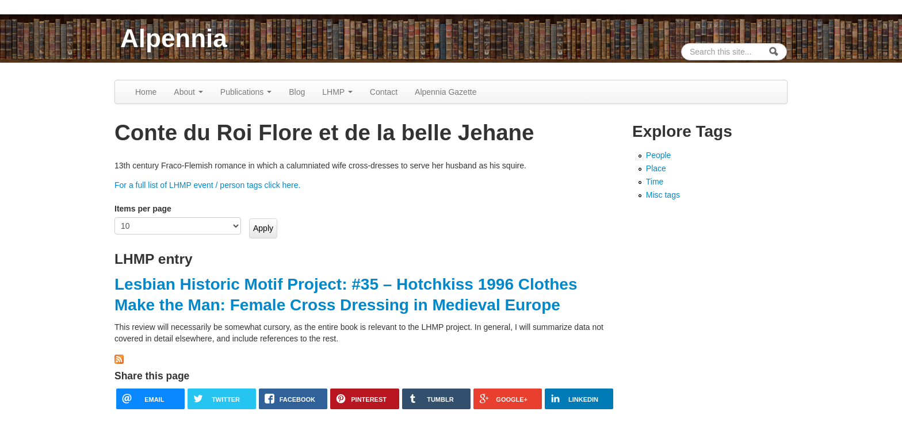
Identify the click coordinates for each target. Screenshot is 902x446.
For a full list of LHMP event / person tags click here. (207, 185)
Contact (384, 92)
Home (145, 92)
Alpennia (173, 38)
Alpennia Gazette (445, 92)
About (188, 92)
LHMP (337, 92)
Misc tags (663, 194)
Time (655, 181)
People (658, 155)
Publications (246, 92)
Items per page (142, 208)
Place (656, 168)
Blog (297, 92)
